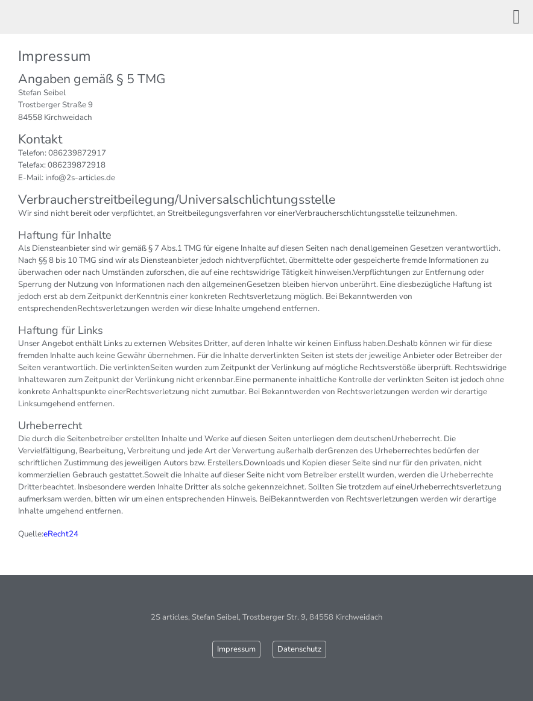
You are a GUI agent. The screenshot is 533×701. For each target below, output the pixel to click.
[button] (516, 17)
